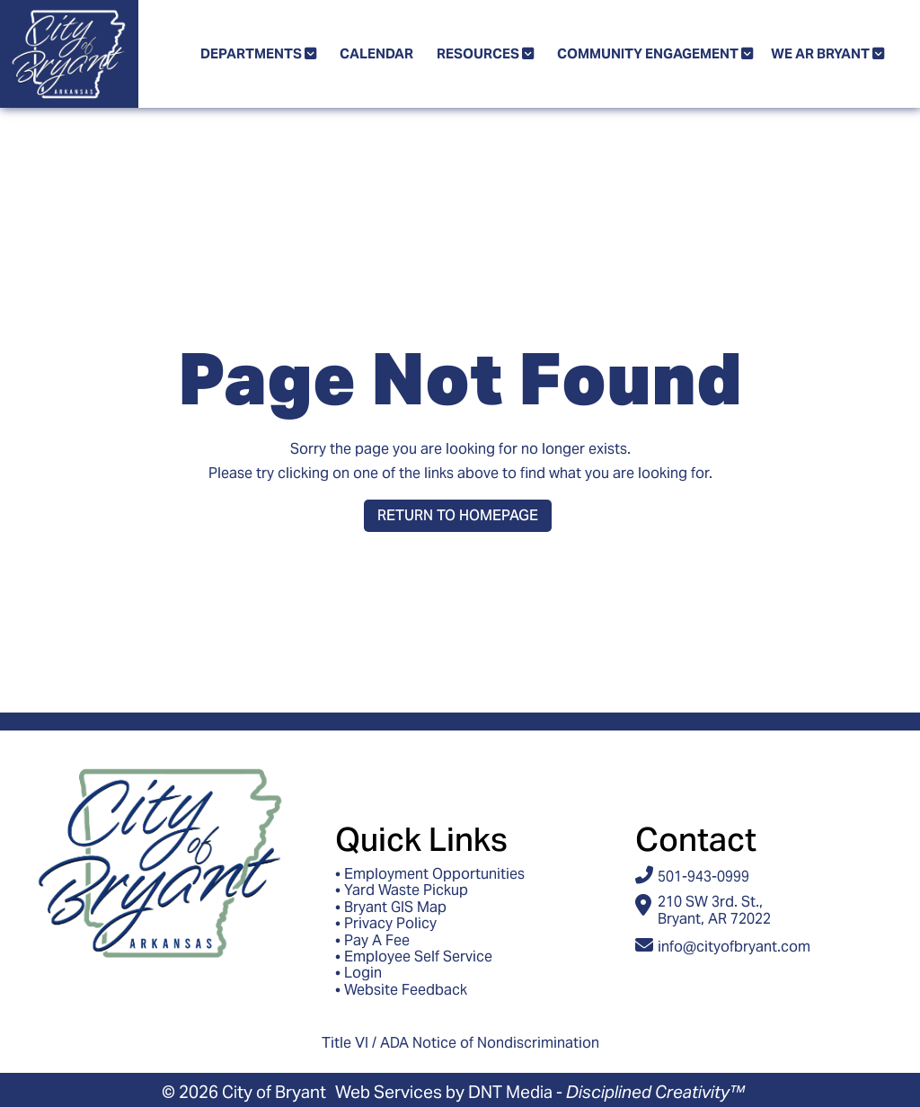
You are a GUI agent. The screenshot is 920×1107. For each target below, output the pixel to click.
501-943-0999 (703, 876)
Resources (485, 53)
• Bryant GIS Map (391, 907)
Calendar (376, 53)
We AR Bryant (827, 53)
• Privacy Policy (386, 924)
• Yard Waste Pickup (401, 890)
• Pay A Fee (372, 941)
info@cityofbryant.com (734, 946)
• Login (358, 973)
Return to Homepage (457, 515)
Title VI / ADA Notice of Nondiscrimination (460, 1042)
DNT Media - (606, 1092)
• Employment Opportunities (430, 874)
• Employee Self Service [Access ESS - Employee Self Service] (413, 957)
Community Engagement (655, 53)
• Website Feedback (401, 990)
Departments (258, 53)
